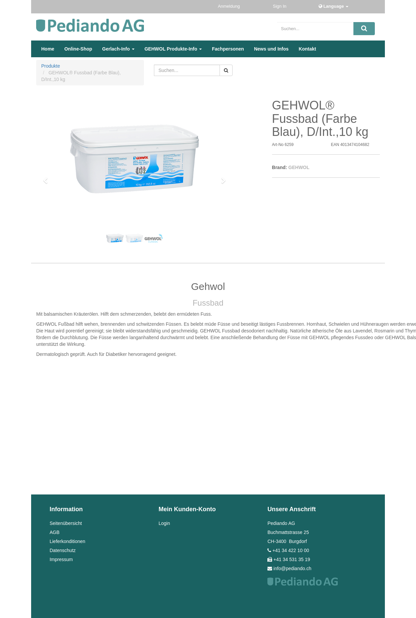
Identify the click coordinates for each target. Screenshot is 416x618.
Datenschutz (63, 550)
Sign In (280, 6)
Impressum (61, 559)
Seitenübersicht (66, 523)
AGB (55, 532)
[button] (47, 177)
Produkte (50, 66)
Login (164, 523)
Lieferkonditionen (67, 541)
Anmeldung (229, 6)
